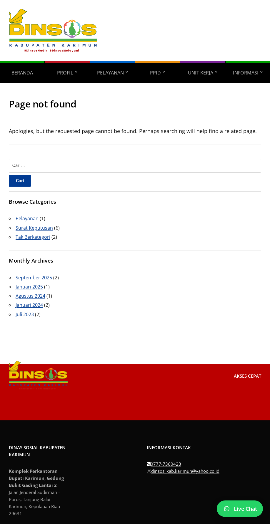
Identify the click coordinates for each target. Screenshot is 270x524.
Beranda (22, 72)
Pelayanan (110, 72)
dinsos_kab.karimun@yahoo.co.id (183, 471)
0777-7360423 (164, 464)
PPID (155, 72)
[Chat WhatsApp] (240, 508)
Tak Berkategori (33, 237)
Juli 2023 (25, 314)
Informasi (246, 72)
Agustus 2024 (30, 296)
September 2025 (34, 277)
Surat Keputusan (34, 228)
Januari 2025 (29, 286)
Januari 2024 (29, 305)
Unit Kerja (200, 72)
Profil (65, 72)
